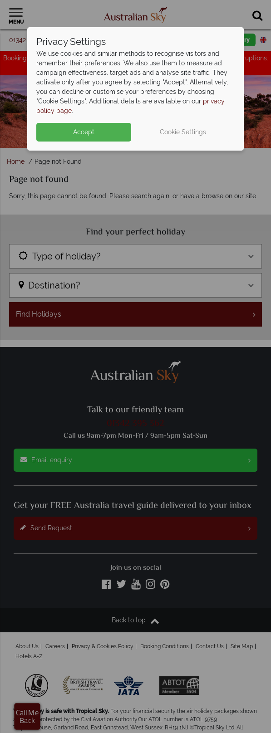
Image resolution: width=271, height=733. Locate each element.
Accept (83, 132)
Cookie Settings (183, 132)
